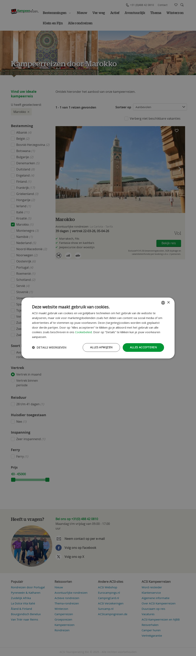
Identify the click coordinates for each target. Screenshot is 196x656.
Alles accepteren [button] (143, 347)
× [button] (168, 302)
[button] (49, 347)
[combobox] (163, 303)
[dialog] (98, 328)
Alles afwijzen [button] (101, 347)
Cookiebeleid (83, 332)
